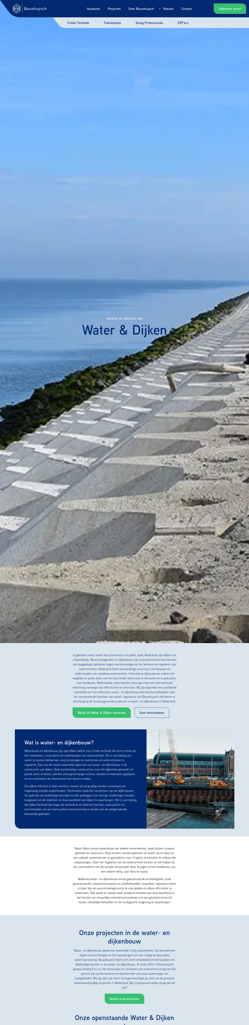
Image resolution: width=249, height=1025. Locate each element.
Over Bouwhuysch (141, 8)
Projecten (114, 8)
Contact (186, 8)
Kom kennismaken (152, 713)
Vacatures (93, 8)
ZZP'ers (183, 22)
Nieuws (168, 8)
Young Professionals (149, 22)
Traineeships (112, 22)
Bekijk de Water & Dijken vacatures (102, 713)
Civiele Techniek (78, 22)
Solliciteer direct (230, 9)
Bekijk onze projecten (124, 999)
